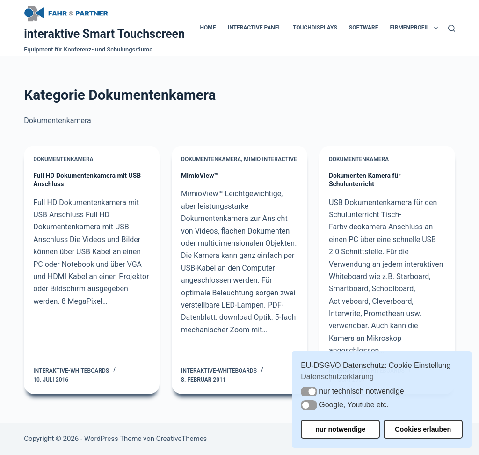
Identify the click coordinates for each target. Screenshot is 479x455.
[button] (309, 391)
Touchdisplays (315, 27)
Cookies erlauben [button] (423, 429)
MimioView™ (199, 175)
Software (363, 27)
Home (208, 27)
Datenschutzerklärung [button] (337, 377)
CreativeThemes (181, 438)
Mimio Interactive (270, 159)
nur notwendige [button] (340, 429)
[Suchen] (451, 28)
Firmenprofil (416, 28)
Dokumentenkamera (63, 159)
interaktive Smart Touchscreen (104, 34)
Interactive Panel (254, 27)
